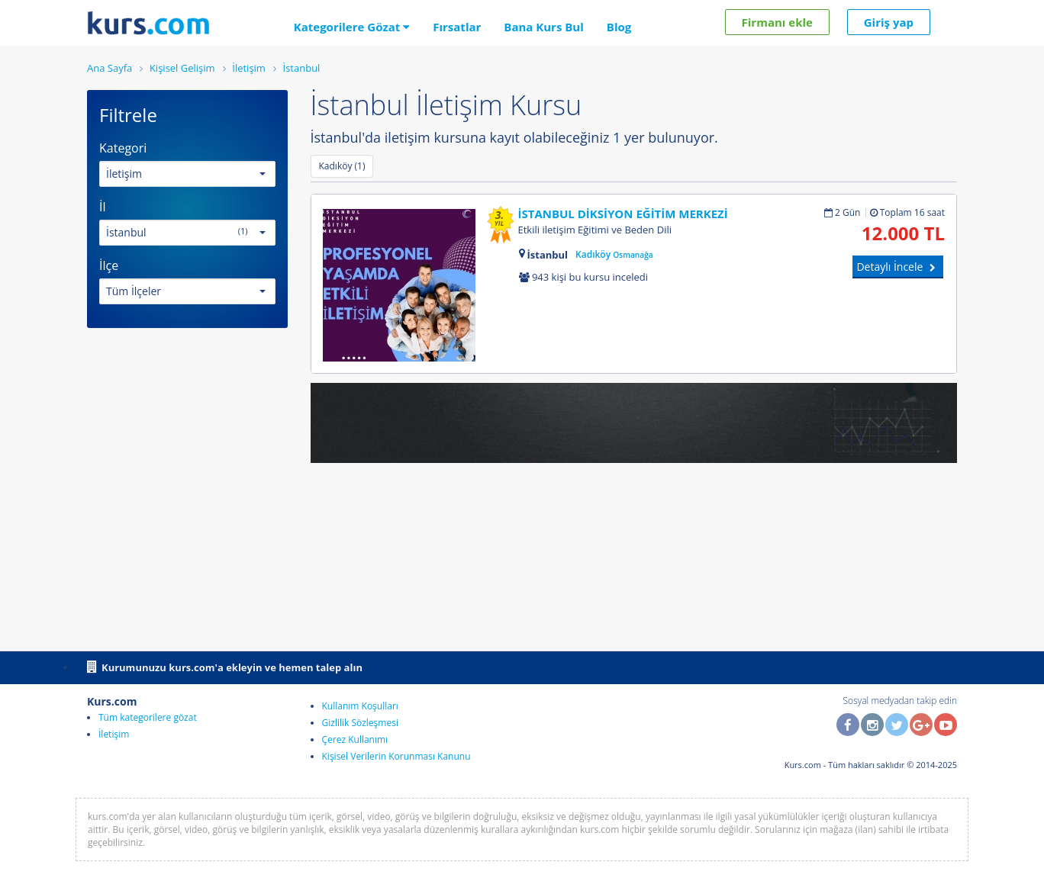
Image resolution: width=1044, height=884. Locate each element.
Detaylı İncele (897, 266)
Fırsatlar (457, 26)
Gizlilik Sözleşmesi (360, 722)
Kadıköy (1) (342, 165)
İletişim (113, 734)
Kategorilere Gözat (352, 26)
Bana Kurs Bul (543, 26)
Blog (619, 26)
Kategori (123, 148)
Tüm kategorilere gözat (147, 717)
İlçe (108, 265)
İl (102, 206)
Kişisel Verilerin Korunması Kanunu (396, 756)
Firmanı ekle (777, 22)
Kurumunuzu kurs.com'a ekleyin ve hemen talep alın (224, 666)
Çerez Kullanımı (355, 739)
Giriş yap (889, 22)
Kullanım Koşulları (360, 705)
